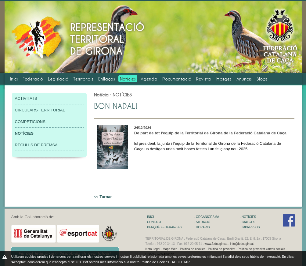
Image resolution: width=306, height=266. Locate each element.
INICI (150, 217)
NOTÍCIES (249, 217)
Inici (14, 78)
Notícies (128, 78)
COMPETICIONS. (31, 121)
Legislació (58, 78)
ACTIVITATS (26, 98)
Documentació (176, 78)
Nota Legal (153, 249)
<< (103, 196)
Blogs (262, 78)
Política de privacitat (221, 249)
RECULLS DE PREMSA (36, 145)
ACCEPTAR (181, 262)
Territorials (83, 78)
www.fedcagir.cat (216, 243)
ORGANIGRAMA (207, 217)
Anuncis (244, 78)
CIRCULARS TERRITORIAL (40, 110)
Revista (203, 78)
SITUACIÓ (203, 222)
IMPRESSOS (251, 227)
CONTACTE (155, 222)
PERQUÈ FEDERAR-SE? (164, 227)
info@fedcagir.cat (242, 243)
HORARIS (203, 227)
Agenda (149, 78)
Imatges (224, 78)
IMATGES (248, 222)
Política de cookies (192, 249)
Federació (33, 78)
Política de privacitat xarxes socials (261, 249)
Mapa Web (170, 249)
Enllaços (106, 78)
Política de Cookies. (155, 262)
